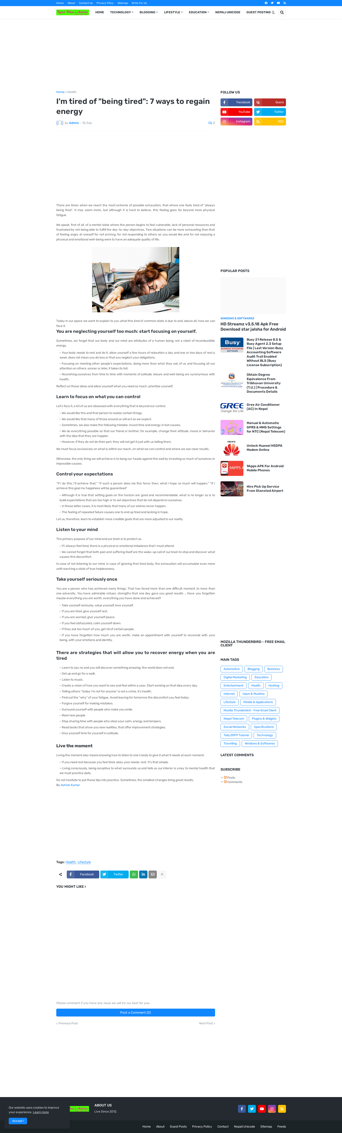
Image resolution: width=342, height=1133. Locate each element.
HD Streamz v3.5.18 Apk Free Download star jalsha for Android (253, 326)
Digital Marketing (235, 677)
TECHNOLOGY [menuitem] (120, 12)
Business (273, 669)
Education (261, 677)
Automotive (232, 669)
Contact (223, 1126)
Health (72, 92)
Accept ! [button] (18, 1121)
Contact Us (86, 3)
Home (60, 3)
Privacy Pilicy (105, 3)
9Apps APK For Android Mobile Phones (265, 468)
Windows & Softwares (260, 743)
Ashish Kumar (70, 785)
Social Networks (235, 727)
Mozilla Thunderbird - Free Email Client (250, 710)
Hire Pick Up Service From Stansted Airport (265, 489)
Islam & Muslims (254, 694)
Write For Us (139, 3)
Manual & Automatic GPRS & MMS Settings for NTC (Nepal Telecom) (266, 427)
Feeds (281, 1126)
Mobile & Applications (258, 702)
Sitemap (123, 3)
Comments (233, 782)
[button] (273, 12)
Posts (229, 778)
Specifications (264, 727)
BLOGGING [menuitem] (147, 12)
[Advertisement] (171, 54)
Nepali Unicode (244, 1126)
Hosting (273, 685)
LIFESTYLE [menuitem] (172, 12)
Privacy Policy (202, 1126)
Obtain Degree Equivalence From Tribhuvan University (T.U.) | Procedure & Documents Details (264, 383)
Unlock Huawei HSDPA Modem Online (264, 448)
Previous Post (68, 1023)
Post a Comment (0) (135, 1013)
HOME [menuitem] (99, 12)
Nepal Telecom (234, 718)
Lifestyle (84, 862)
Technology (265, 735)
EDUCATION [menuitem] (198, 12)
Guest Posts (178, 1126)
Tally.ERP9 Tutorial (236, 735)
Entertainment (233, 685)
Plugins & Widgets (264, 718)
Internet (229, 694)
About (71, 3)
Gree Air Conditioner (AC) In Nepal (263, 407)
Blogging (254, 669)
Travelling (230, 743)
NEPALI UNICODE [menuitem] (227, 12)
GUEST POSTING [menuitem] (258, 12)
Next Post (206, 1023)
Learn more (41, 1112)
